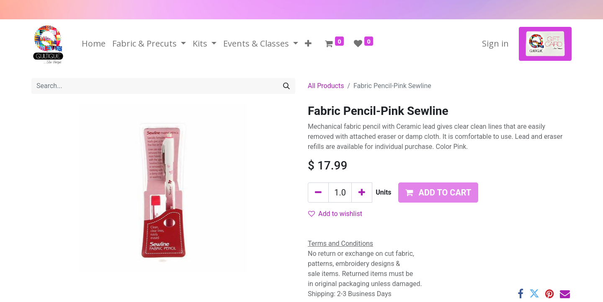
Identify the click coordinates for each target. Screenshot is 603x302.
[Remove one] (318, 192)
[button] (308, 43)
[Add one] (361, 192)
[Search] (286, 86)
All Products (326, 86)
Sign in (495, 43)
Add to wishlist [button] (335, 214)
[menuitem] (93, 43)
